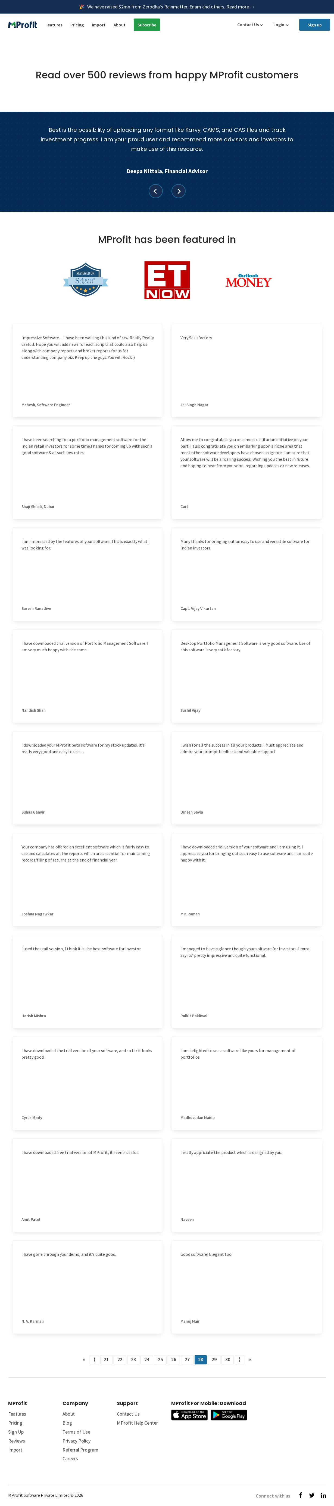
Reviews (16, 1441)
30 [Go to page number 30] (227, 1359)
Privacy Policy (76, 1441)
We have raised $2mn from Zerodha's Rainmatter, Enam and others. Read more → (171, 7)
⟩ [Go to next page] (240, 1359)
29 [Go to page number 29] (214, 1359)
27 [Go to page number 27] (187, 1359)
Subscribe (147, 25)
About (120, 25)
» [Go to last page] (250, 1359)
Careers (70, 1458)
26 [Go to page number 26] (173, 1359)
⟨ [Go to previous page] (94, 1359)
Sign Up (16, 1432)
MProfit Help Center (137, 1423)
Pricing (77, 25)
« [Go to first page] (84, 1359)
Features (53, 25)
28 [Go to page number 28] (200, 1359)
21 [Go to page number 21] (106, 1359)
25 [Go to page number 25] (160, 1359)
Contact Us (248, 24)
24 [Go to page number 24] (146, 1359)
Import (98, 25)
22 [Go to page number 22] (119, 1359)
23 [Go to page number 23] (133, 1359)
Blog (67, 1423)
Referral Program (80, 1450)
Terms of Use (76, 1432)
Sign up (315, 25)
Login (278, 24)
